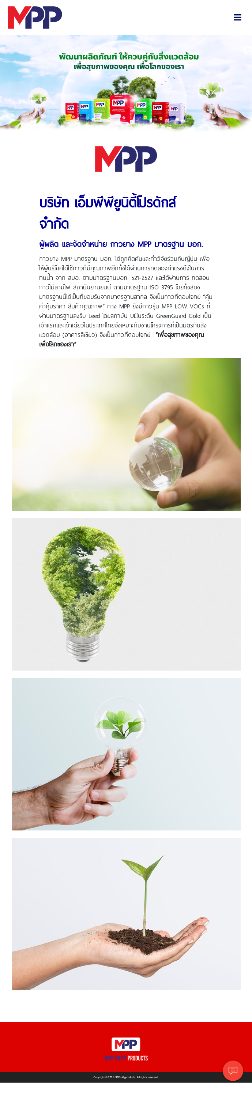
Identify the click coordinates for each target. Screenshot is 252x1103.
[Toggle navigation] (237, 17)
